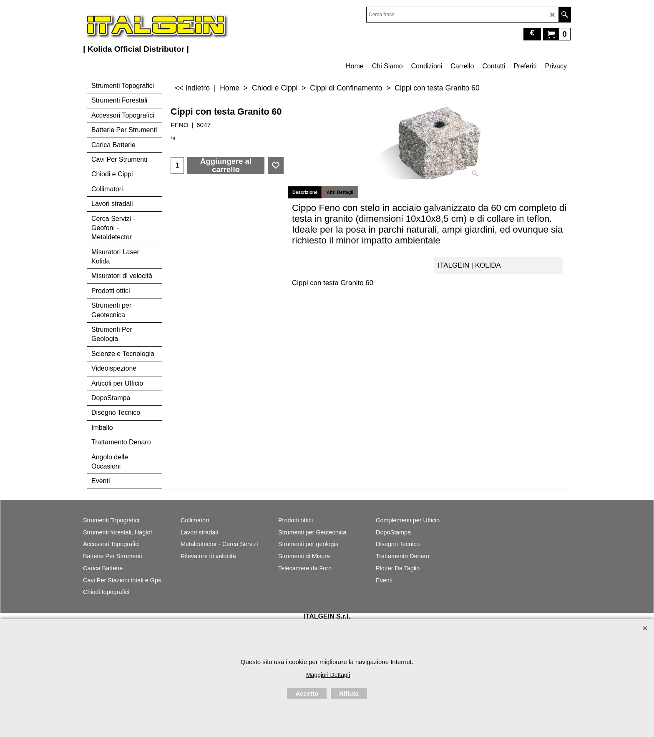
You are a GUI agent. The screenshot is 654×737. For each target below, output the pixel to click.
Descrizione (304, 192)
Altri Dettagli (340, 192)
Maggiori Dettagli (328, 675)
